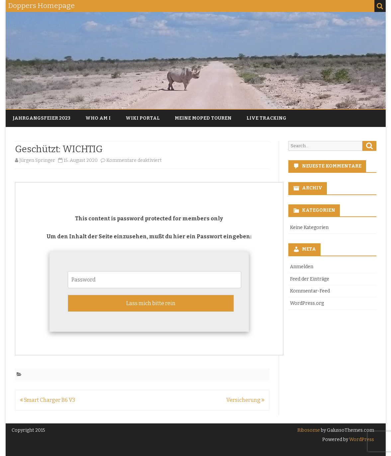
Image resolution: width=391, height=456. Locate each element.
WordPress (361, 439)
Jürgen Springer (37, 160)
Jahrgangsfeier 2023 (41, 118)
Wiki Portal (143, 118)
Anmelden (301, 267)
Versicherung (245, 400)
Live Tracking (266, 118)
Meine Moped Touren (203, 118)
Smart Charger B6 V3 (47, 400)
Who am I (98, 118)
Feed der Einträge (309, 279)
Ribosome (308, 430)
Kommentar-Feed (310, 291)
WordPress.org (307, 303)
